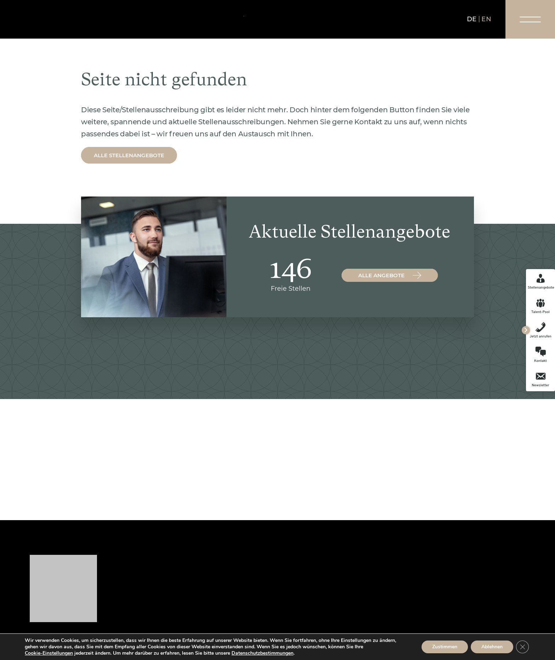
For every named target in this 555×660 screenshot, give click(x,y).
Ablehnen (492, 646)
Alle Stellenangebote (129, 155)
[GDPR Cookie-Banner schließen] (522, 647)
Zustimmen (444, 646)
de (472, 19)
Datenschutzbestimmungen (262, 653)
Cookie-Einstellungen (49, 653)
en (486, 19)
